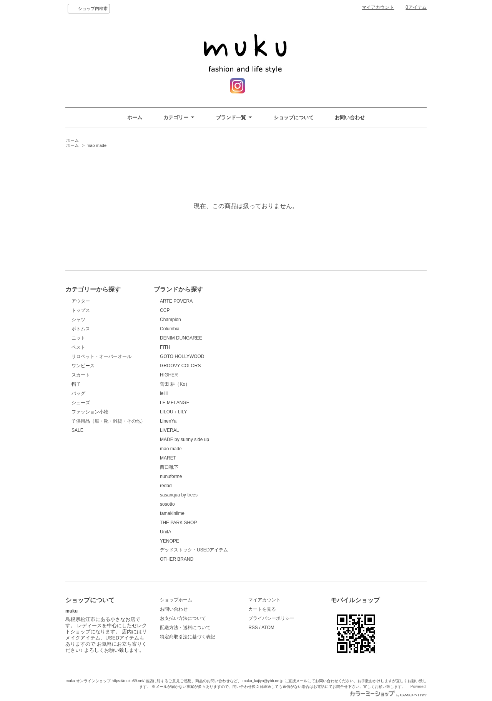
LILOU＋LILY (173, 412)
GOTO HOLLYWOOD (182, 356)
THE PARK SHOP (178, 522)
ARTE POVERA (176, 301)
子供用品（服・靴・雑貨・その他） (108, 421)
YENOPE (169, 541)
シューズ (80, 402)
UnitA (165, 531)
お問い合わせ (350, 117)
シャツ (78, 319)
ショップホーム (176, 600)
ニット (78, 338)
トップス (80, 310)
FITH (165, 347)
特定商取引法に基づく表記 (187, 636)
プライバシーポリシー (271, 618)
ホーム (134, 117)
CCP (165, 310)
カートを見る (262, 609)
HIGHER (169, 375)
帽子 (76, 384)
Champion (170, 319)
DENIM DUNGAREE (181, 338)
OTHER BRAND (176, 559)
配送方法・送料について (185, 627)
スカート (80, 375)
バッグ (78, 393)
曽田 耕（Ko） (175, 384)
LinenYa (168, 421)
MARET (168, 458)
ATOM (267, 627)
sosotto (167, 504)
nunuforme (171, 476)
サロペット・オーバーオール (101, 356)
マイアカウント (378, 7)
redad (166, 485)
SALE (77, 430)
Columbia (170, 328)
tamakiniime (172, 513)
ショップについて (294, 117)
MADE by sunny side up (184, 439)
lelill (164, 393)
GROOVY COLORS (180, 365)
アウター (80, 301)
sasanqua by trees (179, 495)
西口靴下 (169, 467)
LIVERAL (169, 430)
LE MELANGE (174, 402)
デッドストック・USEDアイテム (194, 550)
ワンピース (83, 365)
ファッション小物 (89, 412)
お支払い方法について (183, 618)
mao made (96, 145)
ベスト (78, 347)
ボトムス (80, 328)
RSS (253, 627)
